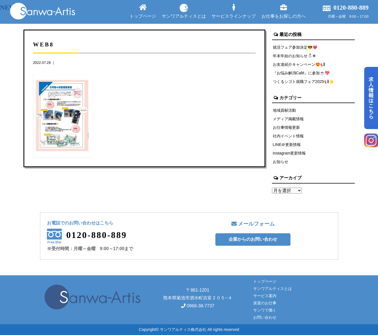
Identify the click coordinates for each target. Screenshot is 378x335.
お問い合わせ (264, 317)
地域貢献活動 (284, 110)
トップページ (142, 11)
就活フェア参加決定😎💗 (295, 47)
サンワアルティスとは (184, 11)
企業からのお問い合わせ (253, 239)
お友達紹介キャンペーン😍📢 (299, 64)
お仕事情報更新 (286, 127)
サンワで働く (264, 310)
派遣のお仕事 (264, 303)
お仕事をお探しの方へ (283, 11)
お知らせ (280, 161)
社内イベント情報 (288, 136)
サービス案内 (264, 296)
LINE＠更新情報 (287, 144)
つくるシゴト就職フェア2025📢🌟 (303, 81)
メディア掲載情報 (288, 119)
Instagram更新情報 (289, 153)
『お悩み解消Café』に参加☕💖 (301, 73)
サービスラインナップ (234, 11)
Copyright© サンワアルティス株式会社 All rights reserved (189, 329)
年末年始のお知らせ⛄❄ (294, 56)
